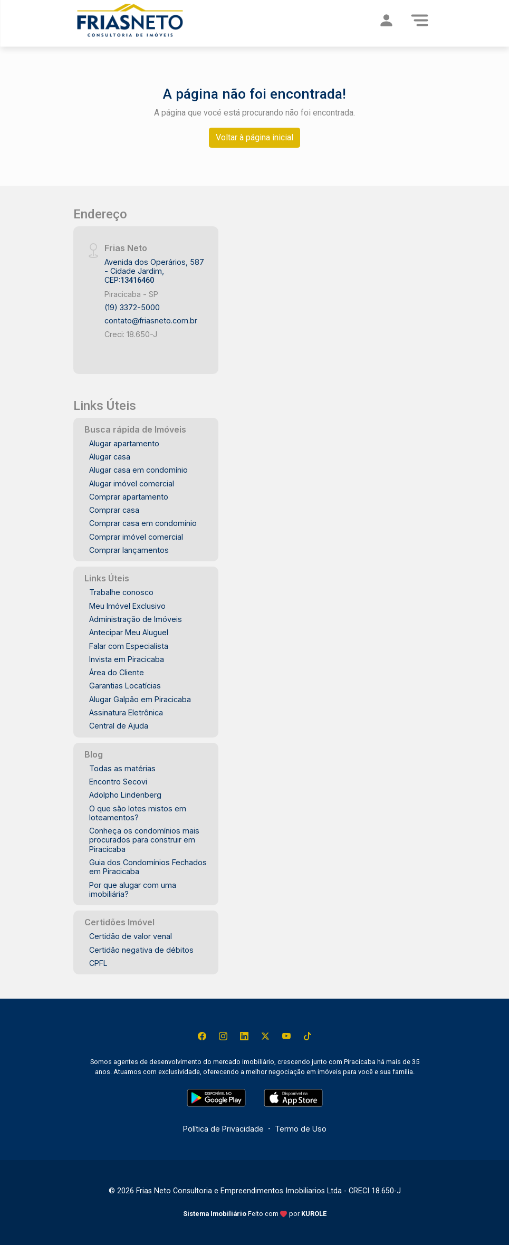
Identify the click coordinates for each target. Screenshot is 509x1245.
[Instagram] (223, 1036)
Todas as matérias (122, 768)
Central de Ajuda (118, 725)
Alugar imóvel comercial (131, 483)
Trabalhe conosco (121, 592)
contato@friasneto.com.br (150, 320)
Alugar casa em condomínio (138, 469)
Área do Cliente (116, 672)
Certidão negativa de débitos (141, 949)
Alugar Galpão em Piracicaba (140, 699)
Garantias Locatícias (125, 685)
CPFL (98, 963)
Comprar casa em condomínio (143, 523)
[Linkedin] (244, 1036)
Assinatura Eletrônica (126, 712)
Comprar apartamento (128, 496)
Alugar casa (109, 456)
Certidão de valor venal (130, 936)
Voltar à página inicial (254, 137)
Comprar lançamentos (129, 549)
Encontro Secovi (118, 781)
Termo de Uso (300, 1128)
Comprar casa (114, 509)
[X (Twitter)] (265, 1036)
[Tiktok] (307, 1036)
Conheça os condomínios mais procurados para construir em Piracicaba (144, 840)
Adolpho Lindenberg (125, 794)
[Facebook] (202, 1036)
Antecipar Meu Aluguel (128, 632)
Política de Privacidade (223, 1128)
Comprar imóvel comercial (136, 536)
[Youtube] (286, 1036)
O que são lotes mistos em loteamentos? (137, 813)
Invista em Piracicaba (126, 659)
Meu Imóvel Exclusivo (127, 605)
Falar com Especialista (128, 645)
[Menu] (420, 20)
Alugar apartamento (124, 443)
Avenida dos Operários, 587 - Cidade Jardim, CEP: (154, 271)
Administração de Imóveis (135, 619)
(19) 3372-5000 (132, 307)
